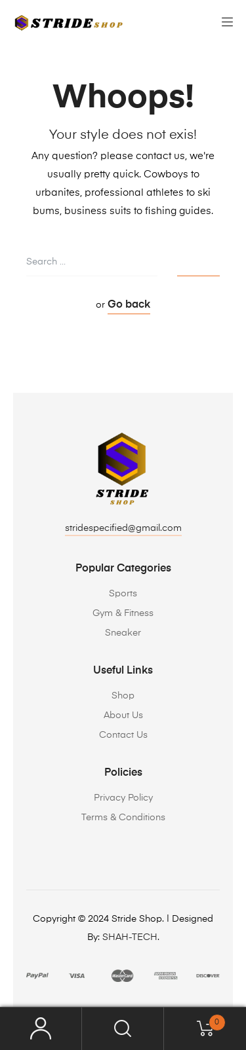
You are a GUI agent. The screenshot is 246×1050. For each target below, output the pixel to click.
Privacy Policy (123, 798)
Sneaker (123, 633)
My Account (41, 1028)
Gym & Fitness (123, 613)
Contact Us (123, 735)
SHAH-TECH (129, 937)
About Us (123, 715)
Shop (123, 695)
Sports (123, 593)
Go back (129, 305)
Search (123, 1028)
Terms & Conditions (123, 817)
